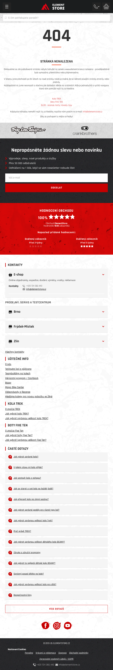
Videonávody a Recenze (17, 392)
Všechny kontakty (14, 352)
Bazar (8, 382)
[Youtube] (68, 625)
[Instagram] (57, 625)
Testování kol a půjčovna (18, 369)
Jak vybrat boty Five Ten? (19, 435)
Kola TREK (56, 98)
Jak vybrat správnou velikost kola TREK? (26, 418)
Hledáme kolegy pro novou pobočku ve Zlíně (28, 396)
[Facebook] (45, 625)
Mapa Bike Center (14, 387)
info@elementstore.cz (92, 111)
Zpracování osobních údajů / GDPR (56, 659)
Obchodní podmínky (78, 652)
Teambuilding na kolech (17, 373)
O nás (8, 364)
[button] (56, 274)
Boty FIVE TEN (56, 102)
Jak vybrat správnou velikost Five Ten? (25, 440)
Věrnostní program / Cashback (21, 378)
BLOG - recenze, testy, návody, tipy (56, 105)
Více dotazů (56, 608)
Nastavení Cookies (17, 649)
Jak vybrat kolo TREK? (17, 413)
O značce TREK (12, 409)
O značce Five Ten (14, 430)
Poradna (29, 652)
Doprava (62, 652)
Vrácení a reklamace (46, 652)
